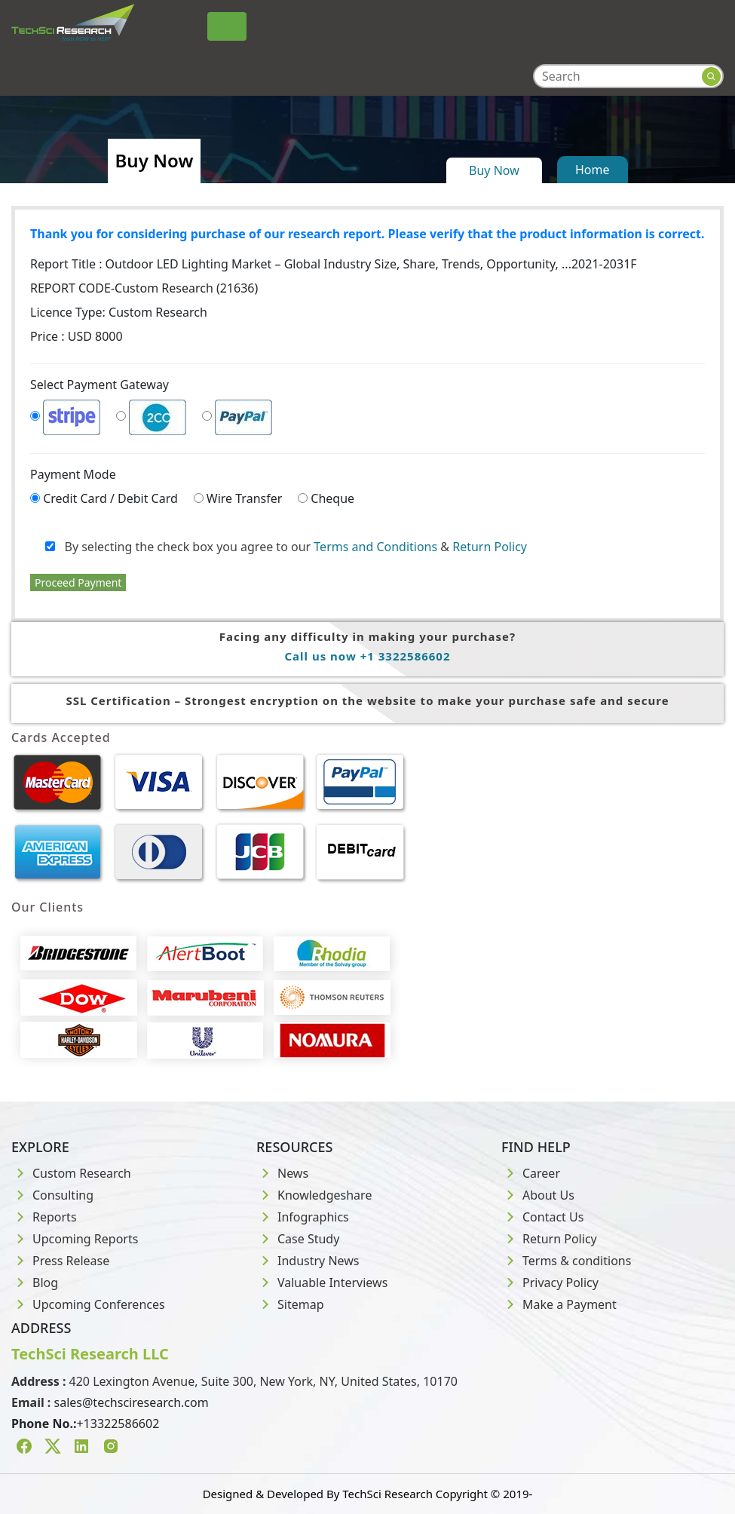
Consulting (52, 1195)
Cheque (332, 498)
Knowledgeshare (314, 1195)
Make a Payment (559, 1304)
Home (592, 169)
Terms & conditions (566, 1260)
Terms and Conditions (375, 546)
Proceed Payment (78, 582)
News (282, 1173)
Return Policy (489, 546)
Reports (44, 1217)
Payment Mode (73, 474)
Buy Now (494, 170)
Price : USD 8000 (76, 336)
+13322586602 (117, 1423)
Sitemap (290, 1304)
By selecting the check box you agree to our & (286, 546)
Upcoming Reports (74, 1239)
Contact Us (542, 1217)
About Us (537, 1195)
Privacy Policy (550, 1282)
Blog (34, 1282)
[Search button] (711, 76)
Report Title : (333, 264)
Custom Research (71, 1173)
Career (530, 1173)
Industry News (308, 1260)
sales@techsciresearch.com (131, 1402)
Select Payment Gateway (99, 384)
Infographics (302, 1217)
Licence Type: (118, 312)
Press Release (60, 1260)
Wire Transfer (245, 498)
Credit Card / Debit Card (110, 498)
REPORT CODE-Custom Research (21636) (144, 288)
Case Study (297, 1239)
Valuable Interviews (321, 1282)
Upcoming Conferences (88, 1304)
